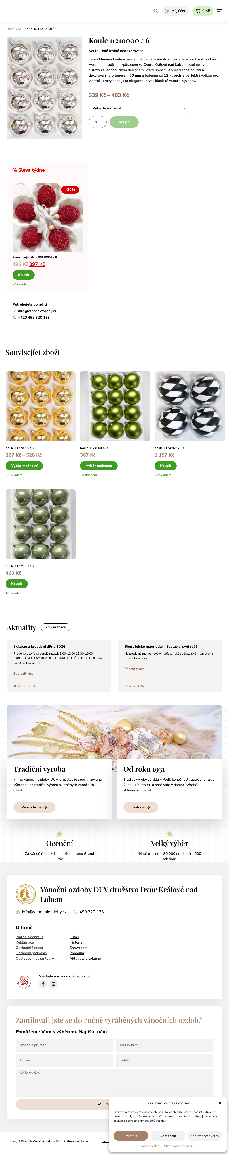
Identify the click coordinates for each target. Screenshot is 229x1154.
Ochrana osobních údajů (178, 1146)
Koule (22, 29)
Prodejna (77, 953)
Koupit (124, 122)
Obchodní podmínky (31, 953)
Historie (76, 943)
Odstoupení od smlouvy (35, 959)
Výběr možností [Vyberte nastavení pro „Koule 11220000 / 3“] (24, 465)
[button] (220, 1103)
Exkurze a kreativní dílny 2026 (39, 647)
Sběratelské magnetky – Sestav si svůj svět (161, 647)
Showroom (78, 948)
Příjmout (131, 1136)
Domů (11, 29)
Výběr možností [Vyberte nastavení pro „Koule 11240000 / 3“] (99, 465)
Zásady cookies (150, 1146)
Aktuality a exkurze (85, 959)
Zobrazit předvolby (205, 1136)
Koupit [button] (23, 274)
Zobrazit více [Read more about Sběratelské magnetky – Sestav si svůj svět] (134, 669)
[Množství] (98, 122)
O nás (74, 937)
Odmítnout (168, 1136)
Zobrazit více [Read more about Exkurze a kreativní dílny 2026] (23, 674)
